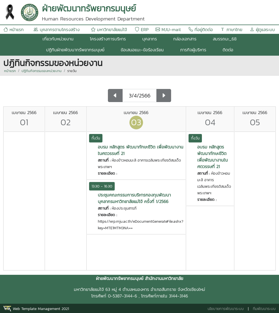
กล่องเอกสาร (184, 38)
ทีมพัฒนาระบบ (264, 309)
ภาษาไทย (231, 29)
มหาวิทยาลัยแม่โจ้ (109, 29)
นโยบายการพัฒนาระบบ (226, 309)
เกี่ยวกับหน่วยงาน (58, 38)
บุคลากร (149, 38)
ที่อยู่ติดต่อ (201, 29)
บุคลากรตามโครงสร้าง (57, 29)
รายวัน (72, 70)
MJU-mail (168, 29)
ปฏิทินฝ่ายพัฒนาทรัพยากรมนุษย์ (75, 49)
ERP (141, 29)
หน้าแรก (14, 29)
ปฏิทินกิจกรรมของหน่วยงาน (42, 70)
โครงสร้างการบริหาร (108, 38)
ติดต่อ (228, 49)
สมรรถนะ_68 (224, 38)
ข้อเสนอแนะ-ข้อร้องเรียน (142, 49)
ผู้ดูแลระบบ (262, 29)
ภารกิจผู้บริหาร (193, 49)
